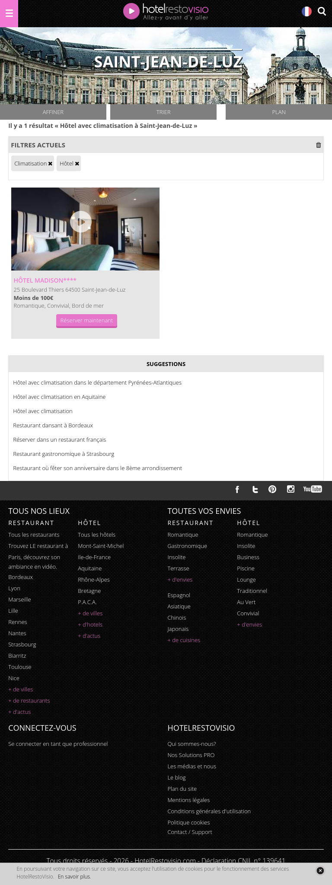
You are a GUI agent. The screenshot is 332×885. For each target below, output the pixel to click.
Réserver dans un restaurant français (59, 439)
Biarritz (17, 655)
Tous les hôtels (96, 534)
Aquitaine (90, 568)
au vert (246, 602)
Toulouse (20, 667)
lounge (246, 579)
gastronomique (187, 546)
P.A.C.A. (87, 602)
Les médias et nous (191, 766)
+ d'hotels (90, 624)
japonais (177, 629)
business (248, 557)
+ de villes (20, 689)
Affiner (53, 112)
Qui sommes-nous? (191, 744)
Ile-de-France (94, 557)
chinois (176, 617)
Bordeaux (20, 577)
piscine (246, 568)
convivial (248, 613)
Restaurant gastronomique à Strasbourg (63, 454)
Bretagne (89, 591)
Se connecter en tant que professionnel (58, 744)
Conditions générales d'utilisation (209, 811)
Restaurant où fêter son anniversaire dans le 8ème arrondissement (97, 468)
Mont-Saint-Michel (101, 546)
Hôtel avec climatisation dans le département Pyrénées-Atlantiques (97, 382)
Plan (278, 112)
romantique (182, 534)
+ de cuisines (183, 640)
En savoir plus (74, 876)
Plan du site (182, 789)
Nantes (17, 633)
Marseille (19, 599)
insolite (176, 557)
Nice (13, 678)
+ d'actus (19, 712)
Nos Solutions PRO (190, 755)
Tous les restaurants (33, 534)
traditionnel (252, 591)
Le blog (176, 777)
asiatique (179, 606)
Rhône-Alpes (94, 579)
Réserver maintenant (87, 320)
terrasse (178, 568)
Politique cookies (188, 822)
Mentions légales (188, 800)
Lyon (14, 588)
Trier (163, 112)
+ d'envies (179, 579)
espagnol (178, 595)
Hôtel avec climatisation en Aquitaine (59, 397)
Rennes (17, 622)
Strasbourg (22, 644)
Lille (13, 610)
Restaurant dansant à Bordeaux (53, 425)
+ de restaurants (29, 700)
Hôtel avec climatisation (43, 411)
